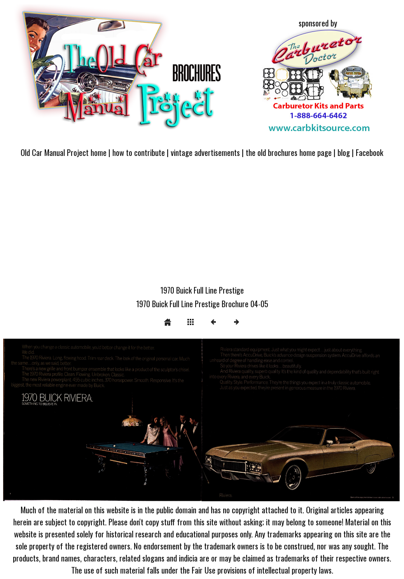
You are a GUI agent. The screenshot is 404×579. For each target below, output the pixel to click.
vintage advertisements (205, 152)
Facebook (369, 152)
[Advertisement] (202, 225)
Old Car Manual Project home (64, 152)
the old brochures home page (289, 152)
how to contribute (138, 152)
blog (344, 152)
